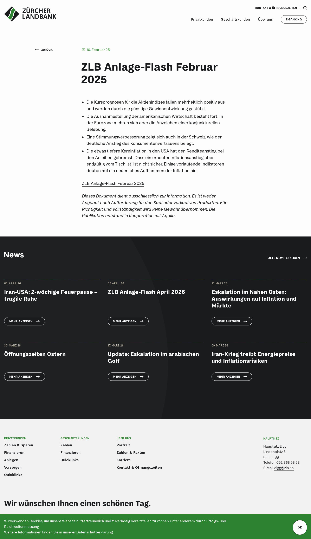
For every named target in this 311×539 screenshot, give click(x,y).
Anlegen (11, 459)
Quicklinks (13, 474)
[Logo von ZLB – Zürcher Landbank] (30, 14)
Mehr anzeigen (21, 321)
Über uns (265, 19)
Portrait (123, 445)
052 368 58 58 (288, 462)
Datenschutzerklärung (94, 532)
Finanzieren (14, 452)
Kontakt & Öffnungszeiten (276, 8)
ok (300, 527)
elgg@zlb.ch (284, 467)
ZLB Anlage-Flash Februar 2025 (113, 183)
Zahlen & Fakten (131, 452)
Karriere (124, 459)
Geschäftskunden (235, 19)
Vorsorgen (12, 467)
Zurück (44, 50)
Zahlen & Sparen (18, 445)
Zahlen (66, 445)
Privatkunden (202, 19)
